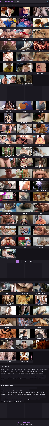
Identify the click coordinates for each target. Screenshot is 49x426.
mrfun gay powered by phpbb (37, 373)
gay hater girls (21, 396)
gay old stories (4, 373)
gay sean (44, 375)
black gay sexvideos (14, 378)
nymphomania (22, 390)
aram (28, 390)
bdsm (42, 371)
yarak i (24, 387)
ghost (2, 380)
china (18, 369)
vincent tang (3, 394)
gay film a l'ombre (4, 396)
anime (22, 373)
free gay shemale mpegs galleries (25, 399)
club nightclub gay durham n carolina (21, 371)
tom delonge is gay (28, 394)
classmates (8, 399)
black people (20, 394)
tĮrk (20, 387)
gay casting (25, 375)
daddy (29, 369)
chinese (2, 369)
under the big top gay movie (6, 401)
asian (25, 369)
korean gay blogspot (17, 375)
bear (37, 369)
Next (31, 261)
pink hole (15, 396)
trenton (15, 401)
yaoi (12, 371)
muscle (41, 369)
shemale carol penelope (30, 392)
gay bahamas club (33, 378)
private (17, 387)
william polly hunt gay (5, 371)
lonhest (2, 387)
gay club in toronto (40, 392)
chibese (44, 378)
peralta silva (27, 373)
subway (28, 387)
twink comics (20, 401)
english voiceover (28, 396)
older (11, 396)
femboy (45, 369)
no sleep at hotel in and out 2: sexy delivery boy (10, 392)
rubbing (39, 378)
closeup (13, 399)
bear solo (7, 378)
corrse (2, 378)
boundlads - (8, 387)
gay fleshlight (33, 387)
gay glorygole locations (34, 371)
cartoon (13, 373)
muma (13, 387)
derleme (18, 373)
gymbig (22, 392)
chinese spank (13, 394)
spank (9, 373)
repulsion (3, 399)
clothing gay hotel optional (6, 375)
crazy (8, 394)
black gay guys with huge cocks (39, 396)
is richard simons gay (32, 375)
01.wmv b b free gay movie (11, 369)
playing (39, 375)
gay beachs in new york (23, 378)
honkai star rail (37, 399)
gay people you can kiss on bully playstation (9, 390)
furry (22, 369)
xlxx (17, 399)
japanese (33, 369)
